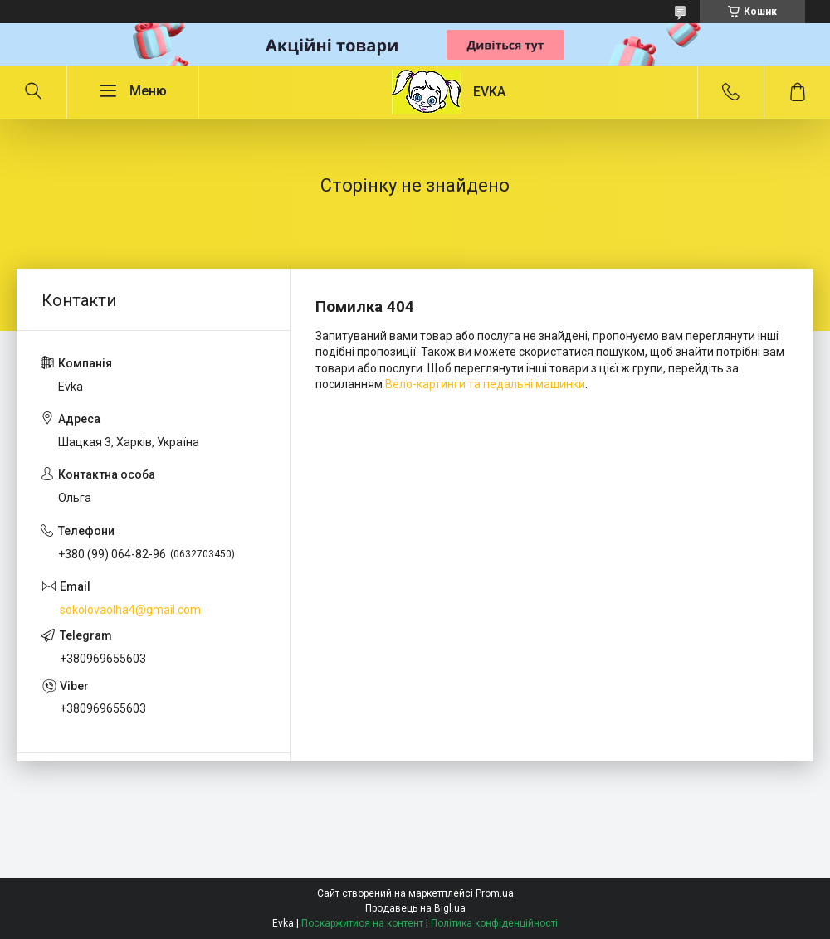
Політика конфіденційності (494, 923)
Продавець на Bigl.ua (415, 908)
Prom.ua (495, 893)
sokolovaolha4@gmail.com (130, 609)
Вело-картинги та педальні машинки (485, 384)
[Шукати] (33, 92)
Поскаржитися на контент (362, 923)
